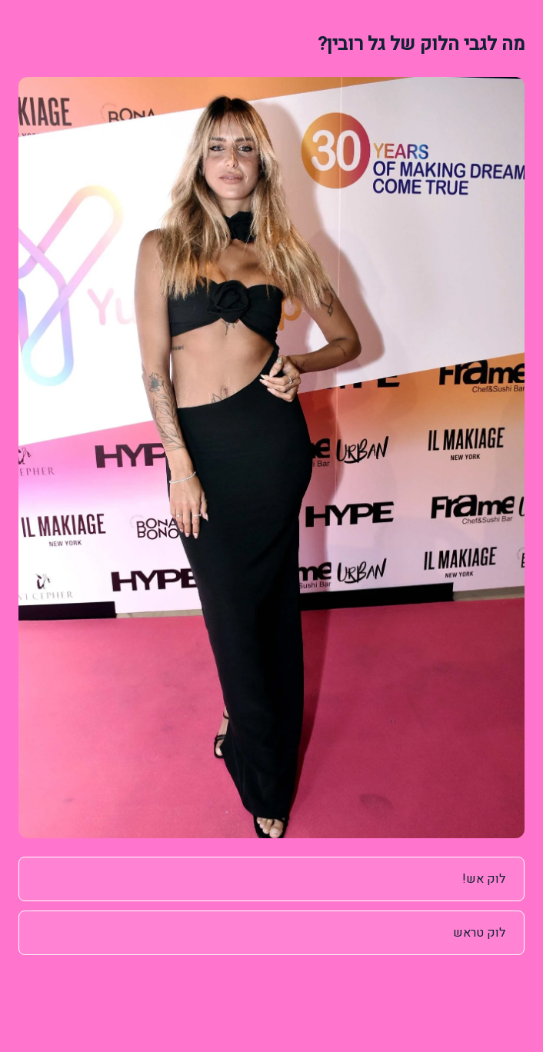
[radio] (271, 879)
